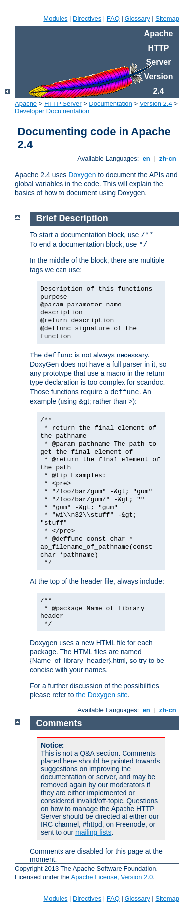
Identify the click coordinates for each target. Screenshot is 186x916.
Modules (55, 18)
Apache (26, 103)
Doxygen (82, 175)
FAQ (113, 18)
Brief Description (72, 218)
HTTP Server (63, 103)
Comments (59, 723)
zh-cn (167, 158)
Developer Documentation (52, 111)
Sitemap (167, 18)
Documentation (110, 103)
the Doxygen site (101, 695)
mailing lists (93, 832)
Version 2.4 (156, 103)
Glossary (137, 18)
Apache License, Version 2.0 (112, 877)
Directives (87, 18)
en (146, 158)
